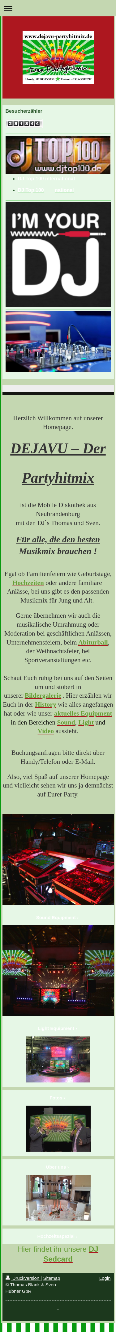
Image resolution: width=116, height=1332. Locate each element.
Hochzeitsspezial (56, 1236)
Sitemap (51, 1278)
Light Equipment (56, 1028)
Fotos (55, 1097)
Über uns (56, 1167)
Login (105, 1278)
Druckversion (23, 1278)
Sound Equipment (56, 917)
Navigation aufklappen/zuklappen (58, 8)
